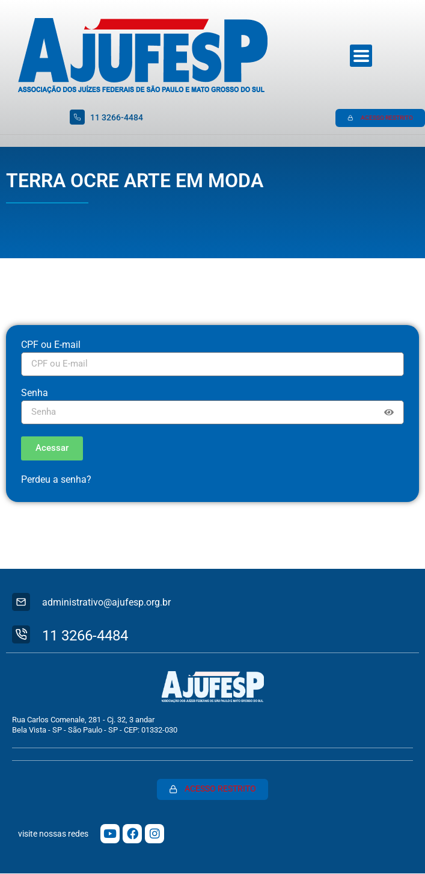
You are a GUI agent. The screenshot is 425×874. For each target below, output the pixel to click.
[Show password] (389, 412)
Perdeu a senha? (56, 479)
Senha (34, 393)
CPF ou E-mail (51, 345)
